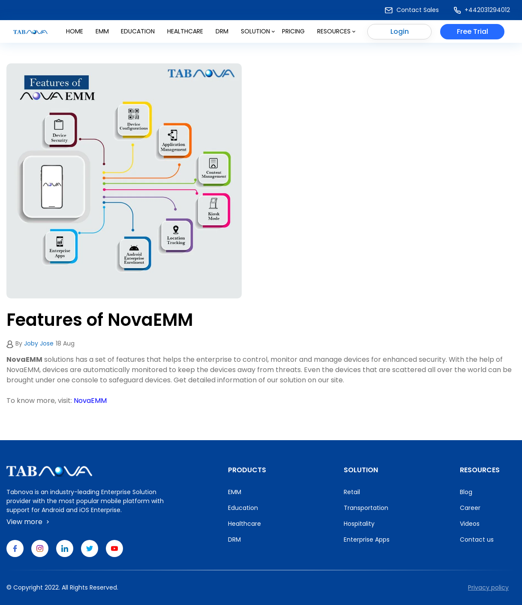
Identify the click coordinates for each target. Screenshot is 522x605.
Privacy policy (488, 587)
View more (28, 522)
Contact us (477, 539)
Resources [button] (336, 31)
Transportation (366, 508)
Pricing (293, 31)
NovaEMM (90, 400)
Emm (102, 31)
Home (74, 31)
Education (138, 31)
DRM (222, 31)
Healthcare (185, 31)
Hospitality (359, 523)
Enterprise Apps (367, 539)
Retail (352, 492)
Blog (466, 492)
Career (470, 508)
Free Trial (472, 31)
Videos (470, 523)
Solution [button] (258, 31)
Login (399, 31)
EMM (234, 492)
